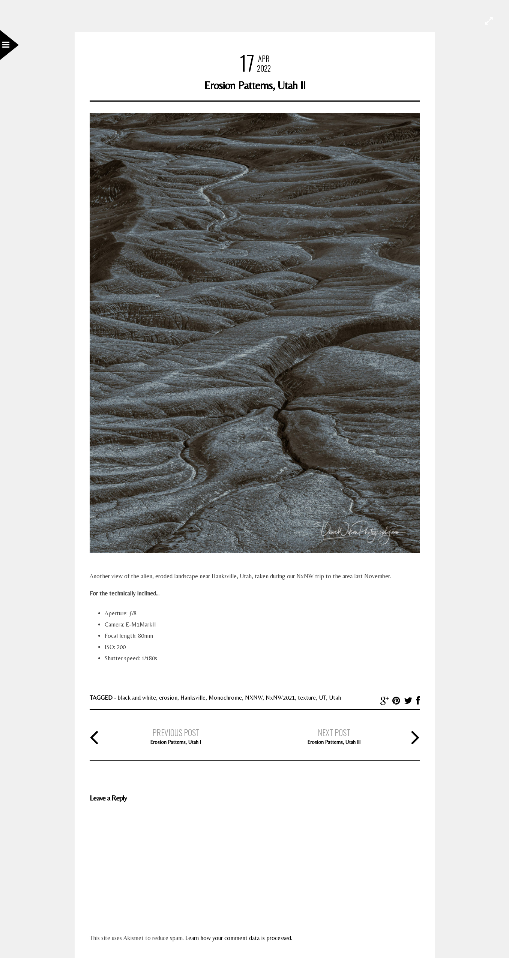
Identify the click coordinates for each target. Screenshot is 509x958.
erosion (168, 697)
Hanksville (193, 697)
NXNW (254, 697)
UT (322, 697)
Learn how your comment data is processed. (238, 938)
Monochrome (225, 697)
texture (307, 697)
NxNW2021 (280, 697)
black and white (137, 697)
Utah (335, 697)
